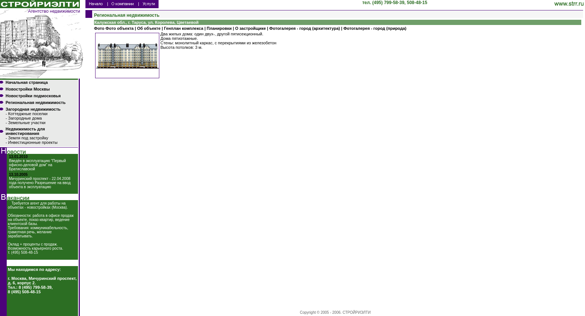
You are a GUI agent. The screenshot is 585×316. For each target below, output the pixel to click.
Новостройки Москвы (28, 89)
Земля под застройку (28, 138)
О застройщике (250, 28)
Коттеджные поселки (28, 113)
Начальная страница (27, 82)
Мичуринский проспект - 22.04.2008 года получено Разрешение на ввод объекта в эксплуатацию (40, 183)
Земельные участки (27, 122)
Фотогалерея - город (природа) (374, 28)
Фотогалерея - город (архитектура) (304, 28)
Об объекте (148, 28)
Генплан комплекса (183, 28)
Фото (100, 28)
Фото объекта (120, 28)
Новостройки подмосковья (33, 96)
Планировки (219, 28)
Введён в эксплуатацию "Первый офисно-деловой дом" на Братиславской (37, 165)
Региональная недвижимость (36, 102)
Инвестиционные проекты (32, 142)
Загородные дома (25, 118)
